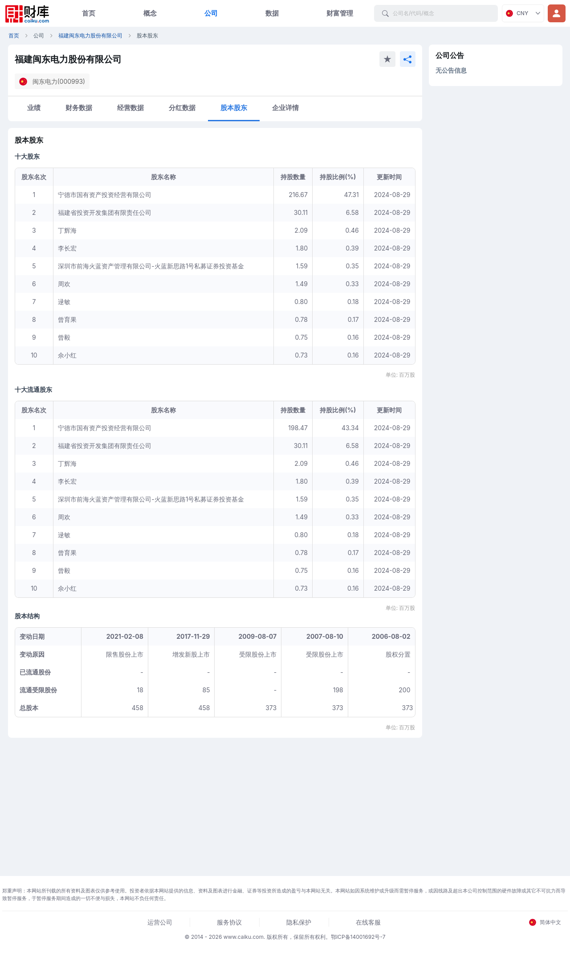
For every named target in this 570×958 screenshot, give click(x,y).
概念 (150, 13)
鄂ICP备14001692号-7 (358, 936)
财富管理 (339, 13)
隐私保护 (298, 922)
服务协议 (229, 922)
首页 (88, 13)
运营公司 (159, 922)
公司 (211, 13)
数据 (272, 13)
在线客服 (368, 922)
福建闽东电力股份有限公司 (90, 35)
